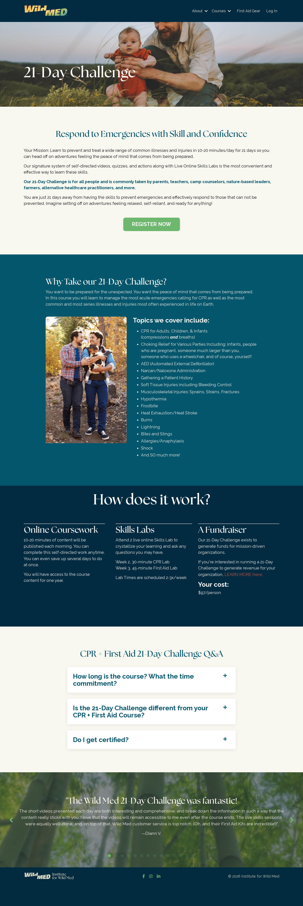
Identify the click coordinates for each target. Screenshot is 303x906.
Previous (11, 837)
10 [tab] (168, 876)
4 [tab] (129, 876)
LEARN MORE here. (244, 583)
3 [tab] (122, 876)
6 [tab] (142, 876)
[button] (151, 224)
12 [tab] (181, 876)
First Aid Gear (248, 11)
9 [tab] (161, 876)
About (199, 11)
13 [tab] (187, 876)
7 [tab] (148, 876)
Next (292, 837)
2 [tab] (116, 876)
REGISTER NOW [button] (151, 226)
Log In (271, 11)
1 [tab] (109, 876)
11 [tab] (174, 876)
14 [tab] (194, 876)
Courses (221, 11)
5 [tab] (135, 876)
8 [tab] (155, 876)
